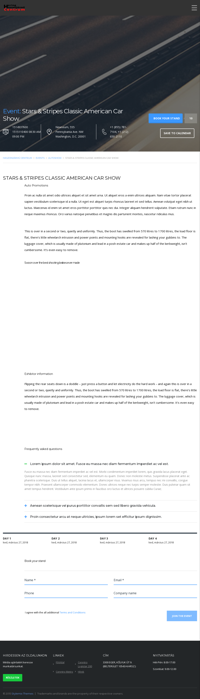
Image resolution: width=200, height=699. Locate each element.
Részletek (13, 677)
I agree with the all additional (55, 612)
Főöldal (60, 662)
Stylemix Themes (22, 693)
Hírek (81, 671)
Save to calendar (177, 133)
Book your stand (167, 118)
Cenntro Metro (64, 671)
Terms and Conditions (73, 612)
